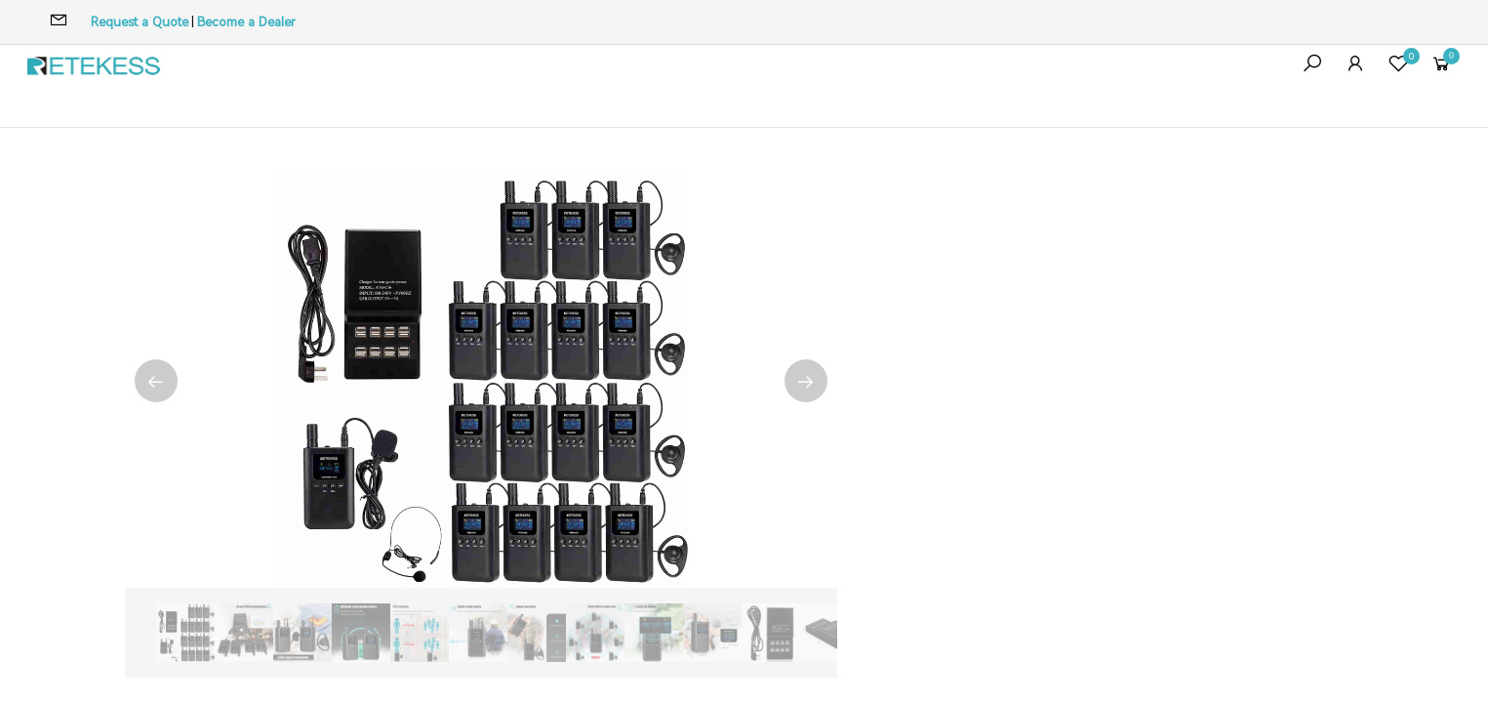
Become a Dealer (246, 22)
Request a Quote (139, 22)
